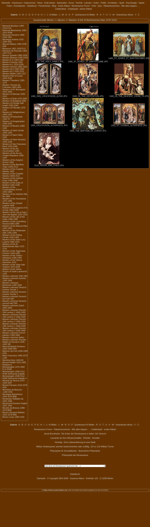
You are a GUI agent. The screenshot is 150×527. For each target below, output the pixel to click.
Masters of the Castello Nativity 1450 (12, 170)
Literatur (88, 3)
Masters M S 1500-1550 (13, 69)
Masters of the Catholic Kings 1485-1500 (12, 179)
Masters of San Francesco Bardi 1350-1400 (14, 145)
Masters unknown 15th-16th (14, 276)
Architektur (112, 3)
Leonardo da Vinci (58, 438)
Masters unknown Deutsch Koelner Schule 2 (14, 293)
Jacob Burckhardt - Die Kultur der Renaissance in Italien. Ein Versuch (75, 434)
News (39, 3)
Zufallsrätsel (60, 9)
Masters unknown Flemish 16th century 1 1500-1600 (14, 325)
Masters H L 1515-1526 (13, 64)
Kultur (96, 3)
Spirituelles (62, 3)
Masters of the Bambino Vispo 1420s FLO (13, 165)
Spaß (121, 3)
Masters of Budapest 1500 (14, 101)
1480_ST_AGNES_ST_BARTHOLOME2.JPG (129, 58)
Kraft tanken (49, 3)
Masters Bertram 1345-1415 (15, 58)
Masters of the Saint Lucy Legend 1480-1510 (13, 241)
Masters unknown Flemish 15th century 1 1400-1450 (14, 311)
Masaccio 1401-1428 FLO (14, 49)
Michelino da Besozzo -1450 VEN (12, 391)
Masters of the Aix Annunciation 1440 (10, 150)
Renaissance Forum (81, 6)
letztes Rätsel (86, 9)
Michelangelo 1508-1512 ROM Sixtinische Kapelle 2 (14, 377)
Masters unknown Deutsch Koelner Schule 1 (14, 288)
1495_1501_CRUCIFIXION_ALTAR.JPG (49, 96)
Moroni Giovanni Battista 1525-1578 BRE (13, 413)
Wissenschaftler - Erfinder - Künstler (83, 438)
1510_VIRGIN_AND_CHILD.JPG (49, 165)
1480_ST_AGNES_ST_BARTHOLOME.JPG (88, 62)
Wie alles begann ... (130, 6)
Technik (79, 3)
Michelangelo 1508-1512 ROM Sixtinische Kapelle (13, 372)
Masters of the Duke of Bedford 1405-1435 (12, 184)
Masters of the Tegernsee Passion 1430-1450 (13, 252)
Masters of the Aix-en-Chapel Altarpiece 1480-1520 (13, 155)
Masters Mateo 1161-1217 (14, 74)
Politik (103, 3)
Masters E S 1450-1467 (13, 60)
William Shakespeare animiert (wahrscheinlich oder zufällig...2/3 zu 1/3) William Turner (75, 447)
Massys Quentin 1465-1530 (14, 55)
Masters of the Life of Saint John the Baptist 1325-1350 (14, 213)
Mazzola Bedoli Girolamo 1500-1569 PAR (13, 347)
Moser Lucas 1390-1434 (13, 417)
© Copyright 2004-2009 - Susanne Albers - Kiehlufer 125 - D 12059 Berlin (80, 478)
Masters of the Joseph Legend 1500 (12, 204)
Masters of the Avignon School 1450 (12, 161)
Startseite (6, 3)
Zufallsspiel (73, 9)
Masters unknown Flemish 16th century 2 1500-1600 (14, 329)
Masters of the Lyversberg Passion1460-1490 (14, 222)
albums (61, 20)
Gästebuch (32, 6)
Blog (54, 6)
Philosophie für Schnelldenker (63, 451)
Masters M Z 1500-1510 (13, 71)
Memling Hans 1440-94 (12, 360)
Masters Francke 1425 (12, 62)
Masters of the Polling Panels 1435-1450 (12, 236)
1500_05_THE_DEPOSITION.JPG (88, 96)
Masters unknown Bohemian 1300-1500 (12, 284)
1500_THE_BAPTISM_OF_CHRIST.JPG (88, 131)
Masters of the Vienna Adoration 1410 (12, 261)
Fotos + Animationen (16, 6)
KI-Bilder (53, 15)
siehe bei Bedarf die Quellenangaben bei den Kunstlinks (88, 490)
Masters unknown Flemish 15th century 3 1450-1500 (14, 320)
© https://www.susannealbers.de (54, 490)
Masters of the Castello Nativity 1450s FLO (12, 175)
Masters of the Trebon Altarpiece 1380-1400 (12, 256)
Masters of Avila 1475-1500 (14, 99)
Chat (94, 6)
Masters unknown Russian (14, 340)
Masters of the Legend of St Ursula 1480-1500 (14, 209)
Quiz (100, 6)
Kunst (71, 3)
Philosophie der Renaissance (75, 455)
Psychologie (131, 3)
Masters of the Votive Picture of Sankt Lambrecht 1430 (14, 271)
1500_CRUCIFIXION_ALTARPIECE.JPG (49, 125)
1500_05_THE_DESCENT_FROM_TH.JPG (129, 96)
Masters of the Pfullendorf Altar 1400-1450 (13, 231)
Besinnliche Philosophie (89, 451)
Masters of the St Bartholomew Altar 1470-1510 (93, 20)
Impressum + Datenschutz (24, 3)
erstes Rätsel (64, 6)
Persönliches (44, 6)
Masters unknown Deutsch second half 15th (14, 302)
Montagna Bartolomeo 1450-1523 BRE (12, 395)
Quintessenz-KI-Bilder (85, 15)
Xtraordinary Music (124, 15)
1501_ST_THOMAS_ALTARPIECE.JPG (129, 125)
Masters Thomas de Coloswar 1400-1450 (11, 86)
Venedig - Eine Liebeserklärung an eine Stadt (75, 442)
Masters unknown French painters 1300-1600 (13, 334)
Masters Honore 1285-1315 (14, 67)
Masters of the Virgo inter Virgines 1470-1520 (13, 266)
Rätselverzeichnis (111, 6)
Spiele (141, 3)
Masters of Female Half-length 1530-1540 (13, 104)
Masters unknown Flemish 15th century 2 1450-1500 (14, 316)
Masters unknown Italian (13, 337)
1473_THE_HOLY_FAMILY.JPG (49, 62)
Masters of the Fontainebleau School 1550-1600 (12, 189)
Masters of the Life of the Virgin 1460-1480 (13, 218)
